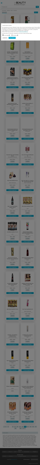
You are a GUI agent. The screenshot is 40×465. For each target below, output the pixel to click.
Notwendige (6, 35)
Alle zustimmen (12, 37)
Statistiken (14, 35)
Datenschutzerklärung (23, 31)
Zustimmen (5, 37)
